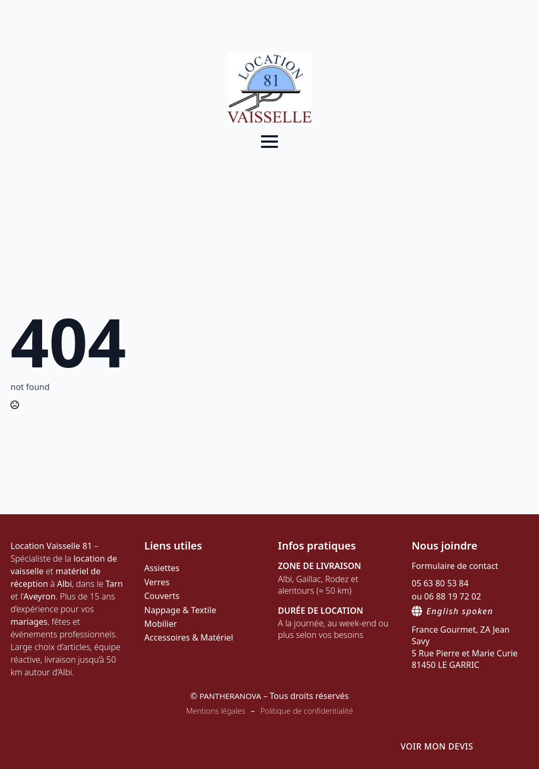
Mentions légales (215, 710)
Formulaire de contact (455, 566)
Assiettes (161, 568)
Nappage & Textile (180, 610)
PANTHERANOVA (230, 696)
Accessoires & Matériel (188, 637)
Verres (156, 582)
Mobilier (160, 624)
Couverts (161, 596)
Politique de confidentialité (306, 710)
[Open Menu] (269, 141)
